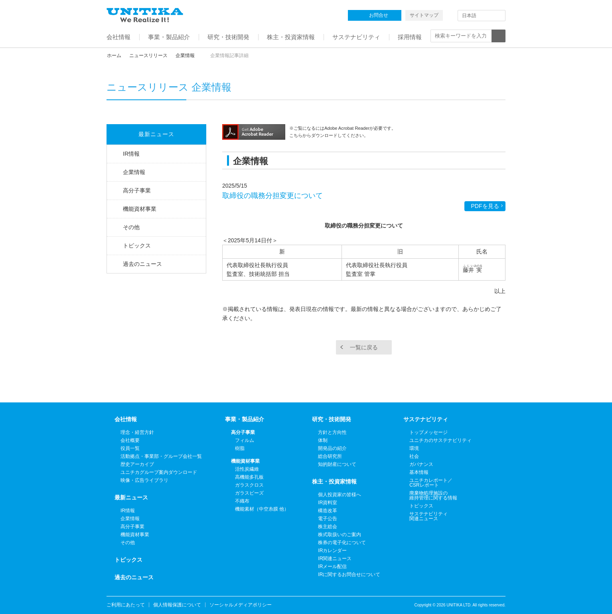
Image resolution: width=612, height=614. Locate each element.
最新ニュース (156, 134)
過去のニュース (142, 264)
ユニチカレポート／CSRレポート (430, 482)
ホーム (114, 55)
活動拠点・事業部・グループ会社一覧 (161, 456)
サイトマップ (424, 15)
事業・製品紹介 (244, 419)
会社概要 (130, 440)
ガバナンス (421, 464)
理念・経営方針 (137, 432)
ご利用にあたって (126, 605)
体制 (323, 440)
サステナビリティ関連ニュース (428, 516)
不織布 (242, 501)
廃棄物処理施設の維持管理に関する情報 (433, 495)
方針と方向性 (332, 432)
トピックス (137, 245)
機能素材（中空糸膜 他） (262, 509)
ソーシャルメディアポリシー (240, 605)
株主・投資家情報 (334, 481)
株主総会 (327, 526)
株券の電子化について (342, 542)
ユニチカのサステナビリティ (440, 440)
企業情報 (185, 55)
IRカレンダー (332, 550)
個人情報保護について (177, 605)
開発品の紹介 (332, 448)
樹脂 (240, 448)
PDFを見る (485, 206)
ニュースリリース (148, 55)
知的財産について (337, 464)
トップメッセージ (428, 432)
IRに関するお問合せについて (349, 574)
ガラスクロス (249, 485)
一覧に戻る (364, 347)
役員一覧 (130, 448)
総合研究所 (330, 456)
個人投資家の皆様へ (339, 494)
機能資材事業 (139, 209)
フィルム (244, 440)
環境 (414, 448)
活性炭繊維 (247, 469)
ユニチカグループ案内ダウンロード (158, 472)
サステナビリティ (425, 419)
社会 (414, 456)
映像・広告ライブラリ (144, 480)
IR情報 (131, 154)
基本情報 (418, 472)
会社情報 (126, 419)
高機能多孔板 (249, 477)
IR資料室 (327, 502)
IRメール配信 (332, 566)
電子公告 (327, 518)
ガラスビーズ (249, 493)
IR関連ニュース (334, 558)
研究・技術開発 (331, 419)
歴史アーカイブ (137, 464)
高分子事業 (137, 190)
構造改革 (327, 510)
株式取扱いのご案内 (339, 534)
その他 (131, 227)
